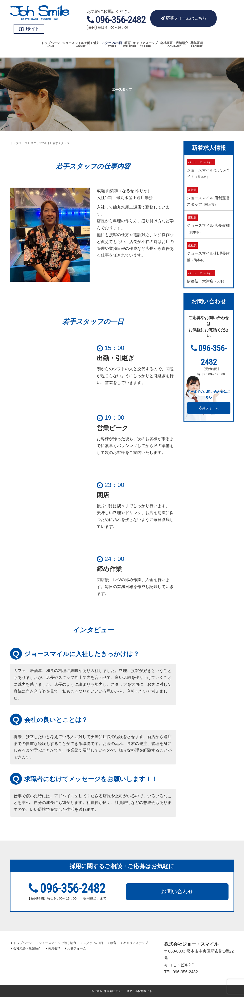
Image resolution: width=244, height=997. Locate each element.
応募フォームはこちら (183, 18)
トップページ (50, 43)
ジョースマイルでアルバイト (208, 169)
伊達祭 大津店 (206, 276)
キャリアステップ (145, 43)
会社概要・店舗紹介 (174, 43)
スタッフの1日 (112, 43)
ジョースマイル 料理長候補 (208, 252)
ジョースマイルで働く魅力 (80, 43)
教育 (127, 43)
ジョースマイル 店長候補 (208, 224)
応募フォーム (209, 408)
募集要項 (196, 43)
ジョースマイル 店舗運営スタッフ (208, 196)
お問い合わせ (177, 892)
